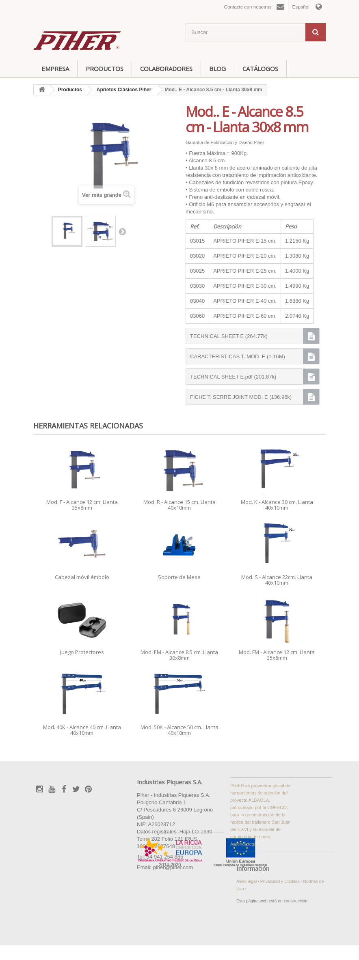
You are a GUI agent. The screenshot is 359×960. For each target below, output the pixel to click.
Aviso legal (247, 881)
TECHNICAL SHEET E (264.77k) (229, 336)
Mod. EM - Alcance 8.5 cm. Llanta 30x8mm (179, 654)
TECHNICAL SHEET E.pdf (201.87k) (233, 377)
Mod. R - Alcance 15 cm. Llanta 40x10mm (179, 504)
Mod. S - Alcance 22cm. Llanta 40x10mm (276, 579)
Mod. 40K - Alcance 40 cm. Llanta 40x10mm (82, 729)
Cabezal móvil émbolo (82, 577)
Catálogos (260, 69)
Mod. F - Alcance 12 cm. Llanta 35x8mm (82, 504)
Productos (104, 69)
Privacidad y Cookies (280, 881)
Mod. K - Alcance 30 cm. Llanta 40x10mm (277, 504)
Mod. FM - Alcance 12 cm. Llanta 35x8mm (277, 654)
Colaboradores (166, 69)
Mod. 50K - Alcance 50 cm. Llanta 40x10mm (179, 729)
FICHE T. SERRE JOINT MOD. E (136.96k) (241, 397)
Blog (217, 69)
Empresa (55, 69)
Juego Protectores (82, 652)
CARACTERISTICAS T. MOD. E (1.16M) (237, 356)
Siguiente (122, 231)
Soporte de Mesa (179, 577)
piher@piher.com (173, 867)
